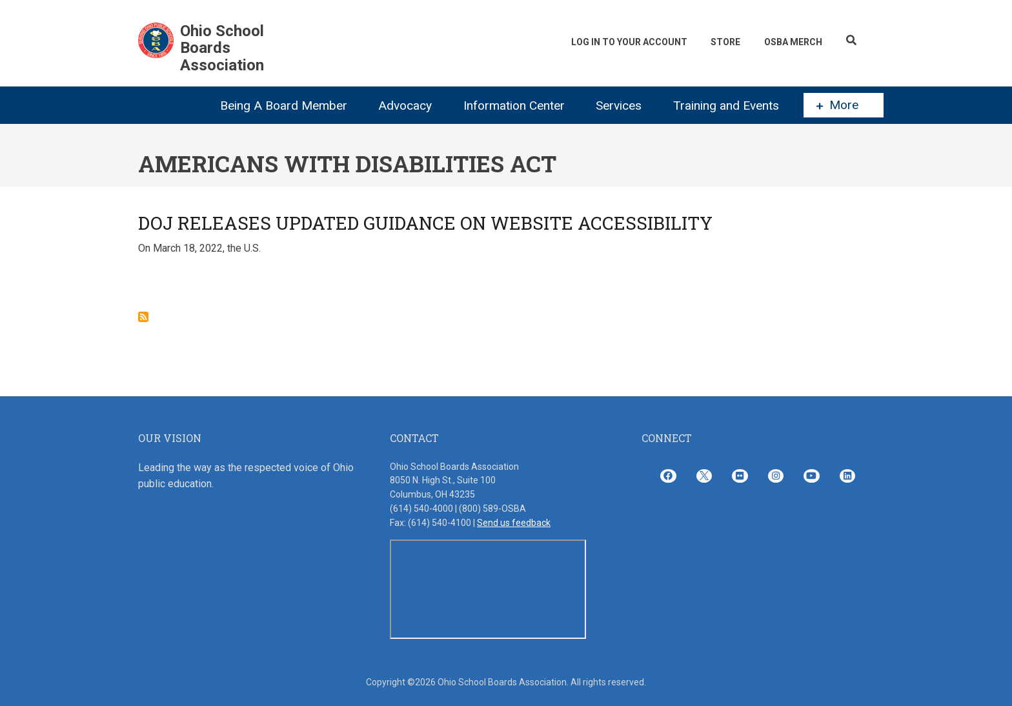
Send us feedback (514, 523)
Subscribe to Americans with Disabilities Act (143, 317)
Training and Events (726, 105)
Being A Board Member (283, 105)
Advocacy (405, 105)
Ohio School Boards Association (222, 48)
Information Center (514, 105)
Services (619, 105)
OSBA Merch (793, 42)
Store (724, 42)
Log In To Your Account (627, 42)
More (837, 105)
